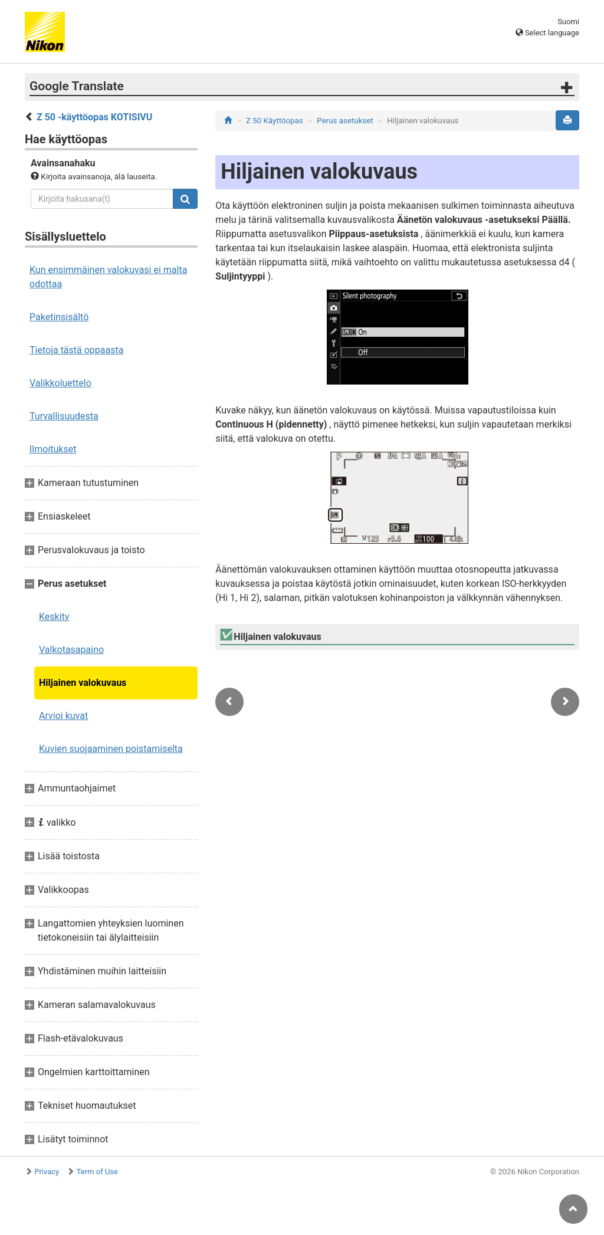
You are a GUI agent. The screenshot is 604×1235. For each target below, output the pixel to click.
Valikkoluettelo (60, 383)
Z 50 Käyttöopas (274, 120)
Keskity (54, 616)
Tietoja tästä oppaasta (76, 350)
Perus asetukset (345, 120)
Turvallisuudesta (64, 416)
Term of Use (97, 1171)
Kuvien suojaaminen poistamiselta (111, 748)
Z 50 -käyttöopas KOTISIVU (94, 117)
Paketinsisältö (58, 317)
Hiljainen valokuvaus (82, 682)
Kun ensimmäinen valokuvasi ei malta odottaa (108, 277)
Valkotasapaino (71, 649)
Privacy (46, 1171)
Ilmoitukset (52, 449)
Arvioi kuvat (63, 715)
